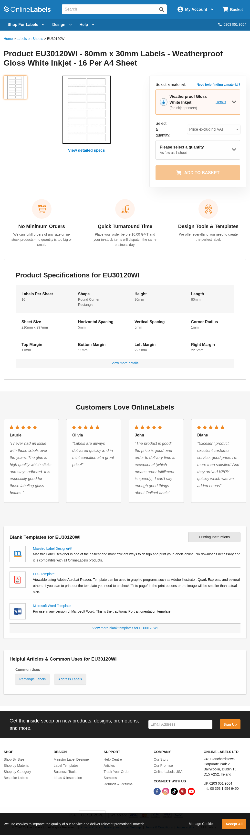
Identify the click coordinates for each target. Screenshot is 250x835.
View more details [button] (125, 363)
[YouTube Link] (191, 791)
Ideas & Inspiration (68, 778)
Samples (110, 778)
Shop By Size (14, 759)
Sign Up (230, 724)
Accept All (234, 824)
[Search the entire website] (114, 9)
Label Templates (66, 765)
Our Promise (163, 765)
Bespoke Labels (16, 778)
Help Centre (113, 759)
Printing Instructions (214, 537)
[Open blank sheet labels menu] (26, 25)
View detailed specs (86, 150)
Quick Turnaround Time (125, 226)
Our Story (161, 759)
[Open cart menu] (232, 9)
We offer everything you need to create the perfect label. (208, 236)
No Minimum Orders (41, 226)
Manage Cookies (201, 824)
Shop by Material (16, 765)
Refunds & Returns (118, 784)
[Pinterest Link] (183, 791)
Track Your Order (117, 772)
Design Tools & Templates (208, 226)
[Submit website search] (161, 9)
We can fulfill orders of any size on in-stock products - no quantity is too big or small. (41, 239)
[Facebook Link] (158, 791)
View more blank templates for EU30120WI (124, 628)
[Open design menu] (61, 25)
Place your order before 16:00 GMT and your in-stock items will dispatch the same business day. (125, 239)
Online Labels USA (168, 772)
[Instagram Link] (166, 791)
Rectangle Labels (32, 679)
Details (221, 102)
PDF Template (43, 574)
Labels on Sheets (30, 39)
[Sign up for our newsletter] (180, 724)
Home (8, 39)
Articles (109, 765)
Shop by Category (17, 772)
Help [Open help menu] (87, 25)
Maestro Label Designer (72, 759)
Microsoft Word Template (52, 606)
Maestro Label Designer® (52, 548)
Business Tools (65, 772)
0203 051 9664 (232, 24)
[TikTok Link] (175, 791)
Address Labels (70, 679)
